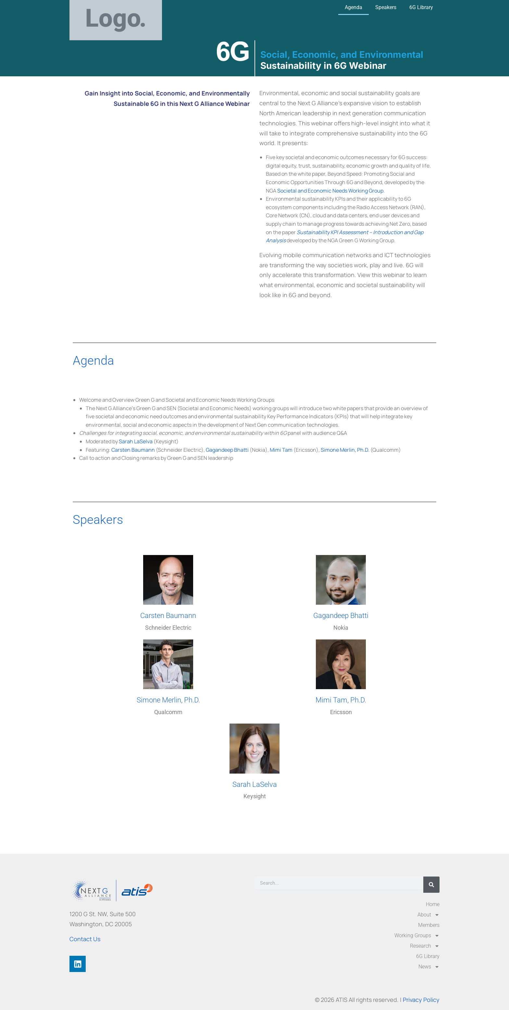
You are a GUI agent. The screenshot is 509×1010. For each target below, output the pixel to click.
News (429, 967)
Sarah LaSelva (136, 441)
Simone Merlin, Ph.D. (345, 449)
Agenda (353, 7)
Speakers (385, 7)
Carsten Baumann (133, 449)
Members (429, 925)
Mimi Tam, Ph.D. (341, 700)
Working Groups (417, 935)
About (428, 915)
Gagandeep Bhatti (227, 449)
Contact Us (84, 939)
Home (433, 904)
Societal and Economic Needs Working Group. (331, 190)
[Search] (431, 885)
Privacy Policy (421, 1000)
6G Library (421, 7)
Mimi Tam (281, 449)
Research (425, 946)
